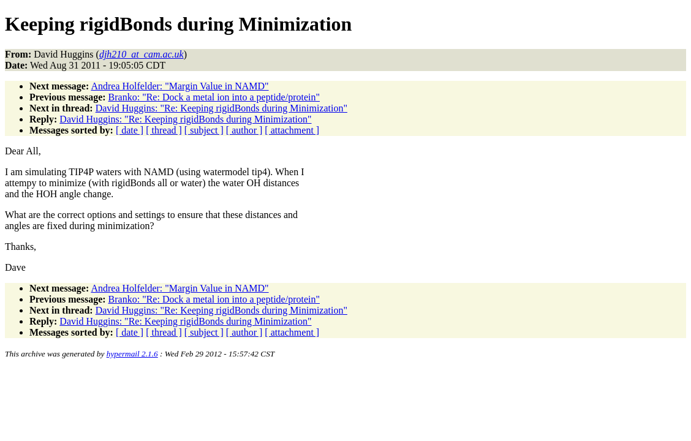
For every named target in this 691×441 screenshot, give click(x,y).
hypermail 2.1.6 (132, 353)
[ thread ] (164, 130)
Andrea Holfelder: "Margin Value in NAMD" (179, 86)
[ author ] (244, 130)
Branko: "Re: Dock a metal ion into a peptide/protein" (214, 97)
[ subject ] (204, 130)
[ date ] (129, 130)
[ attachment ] (292, 130)
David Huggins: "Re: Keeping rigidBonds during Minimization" (221, 108)
